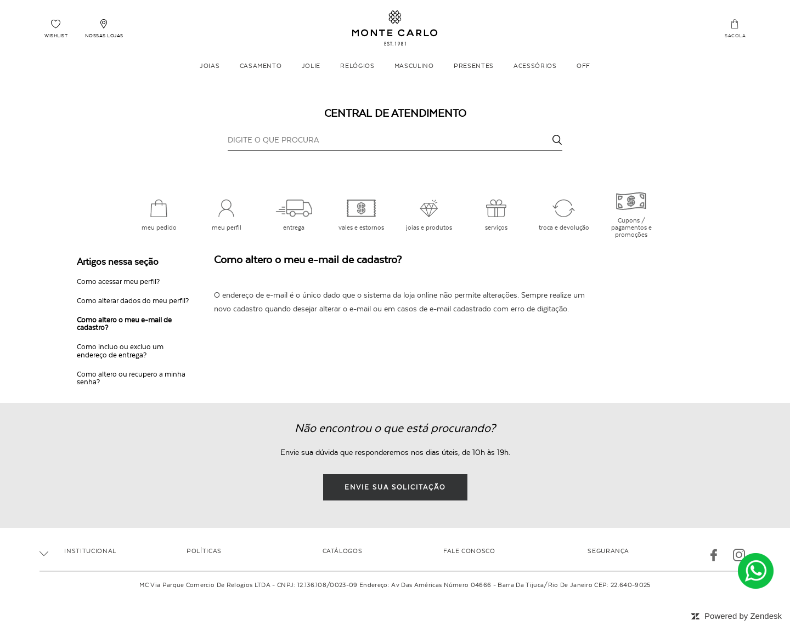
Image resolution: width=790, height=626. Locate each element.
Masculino (414, 66)
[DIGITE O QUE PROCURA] (395, 140)
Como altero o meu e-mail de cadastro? (124, 324)
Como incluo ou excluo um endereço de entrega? (120, 351)
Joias (209, 66)
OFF (583, 66)
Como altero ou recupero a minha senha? (131, 378)
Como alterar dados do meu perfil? (133, 301)
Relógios (357, 66)
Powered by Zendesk (743, 616)
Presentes (474, 66)
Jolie (311, 66)
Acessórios (535, 66)
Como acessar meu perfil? (118, 281)
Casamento (261, 66)
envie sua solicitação (395, 487)
